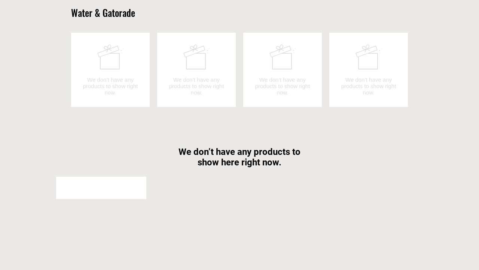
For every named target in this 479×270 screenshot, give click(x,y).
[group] (239, 70)
